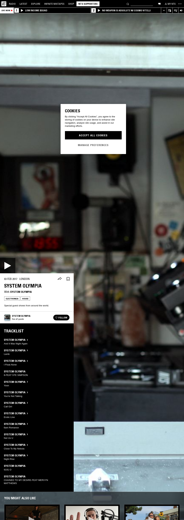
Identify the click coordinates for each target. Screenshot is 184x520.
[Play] (7, 265)
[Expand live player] (164, 10)
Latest (23, 3)
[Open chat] (159, 3)
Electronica (12, 298)
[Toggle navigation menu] (180, 3)
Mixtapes (54, 3)
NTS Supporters (88, 3)
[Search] (128, 4)
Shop (71, 3)
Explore (35, 3)
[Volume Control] (181, 10)
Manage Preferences (93, 145)
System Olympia (21, 291)
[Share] (60, 279)
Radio (12, 3)
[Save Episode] (68, 279)
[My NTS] (170, 3)
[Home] (3, 3)
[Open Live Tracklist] (175, 10)
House (25, 298)
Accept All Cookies (93, 135)
